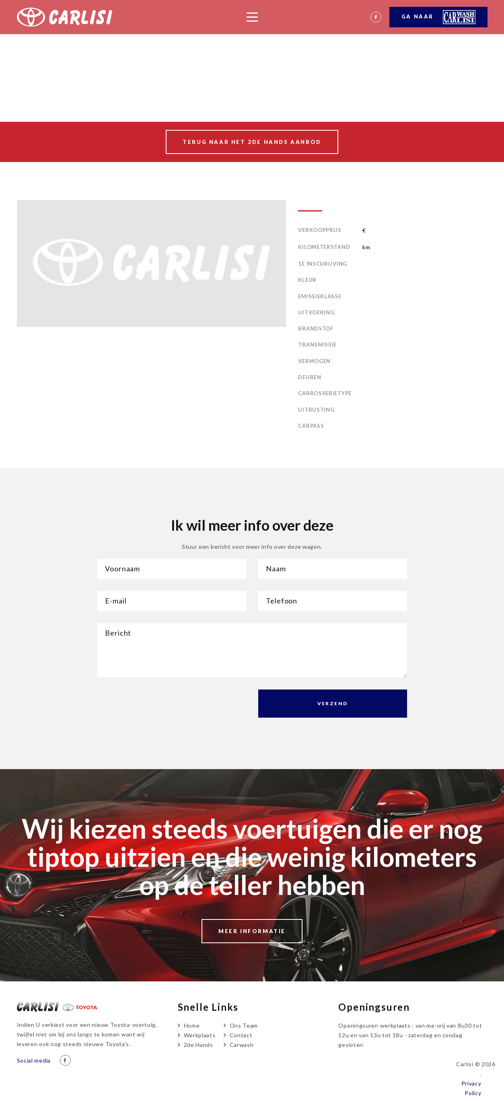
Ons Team (244, 1025)
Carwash (242, 1044)
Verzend (332, 703)
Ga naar (438, 17)
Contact (241, 1035)
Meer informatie (252, 931)
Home (192, 1025)
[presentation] (158, 705)
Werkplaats (200, 1035)
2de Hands (198, 1044)
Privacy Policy (471, 1088)
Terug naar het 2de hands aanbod (252, 142)
